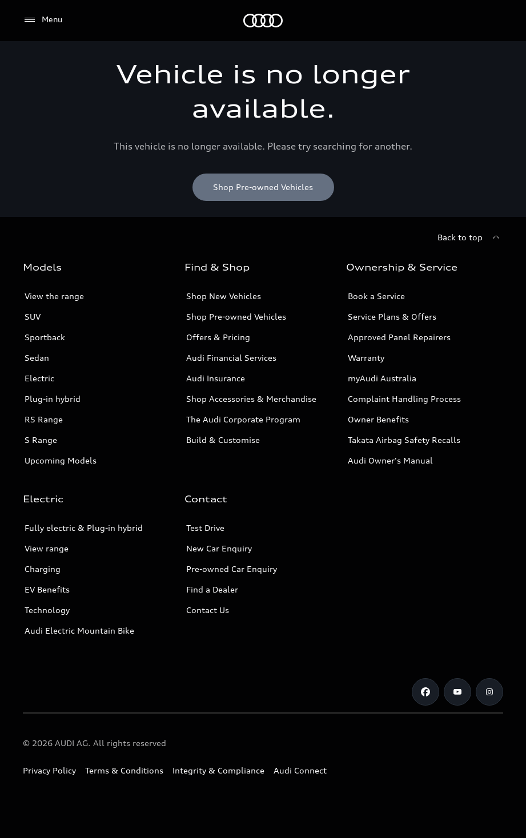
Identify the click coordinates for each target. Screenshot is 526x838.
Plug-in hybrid (53, 399)
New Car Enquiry (219, 548)
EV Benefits (47, 589)
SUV (33, 316)
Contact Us (207, 610)
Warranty (366, 357)
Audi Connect (300, 770)
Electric (39, 378)
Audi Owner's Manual (390, 460)
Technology (47, 610)
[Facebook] (425, 692)
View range (47, 548)
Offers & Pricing (218, 337)
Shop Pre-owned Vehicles (236, 316)
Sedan (37, 357)
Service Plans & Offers (392, 316)
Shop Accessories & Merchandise (251, 399)
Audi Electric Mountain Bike (79, 630)
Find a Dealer (212, 589)
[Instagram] (489, 692)
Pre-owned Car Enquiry (231, 569)
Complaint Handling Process (404, 399)
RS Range (44, 419)
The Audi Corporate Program (243, 419)
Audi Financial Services (231, 357)
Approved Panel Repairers (399, 337)
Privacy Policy (49, 770)
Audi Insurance (215, 378)
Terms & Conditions (124, 770)
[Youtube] (457, 692)
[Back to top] (470, 237)
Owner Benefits (378, 419)
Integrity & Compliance (218, 770)
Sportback (45, 337)
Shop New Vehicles (223, 296)
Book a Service (376, 296)
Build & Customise (223, 440)
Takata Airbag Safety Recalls (404, 440)
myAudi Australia (382, 378)
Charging (43, 569)
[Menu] (263, 20)
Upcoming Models (61, 460)
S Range (41, 440)
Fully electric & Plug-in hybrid (84, 528)
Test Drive (205, 528)
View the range (54, 296)
